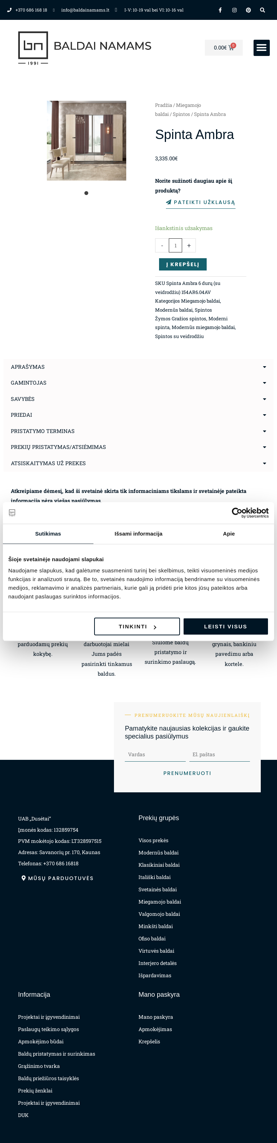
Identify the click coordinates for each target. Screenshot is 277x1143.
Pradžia (163, 105)
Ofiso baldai (152, 938)
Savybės (23, 398)
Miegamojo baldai (200, 301)
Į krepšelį (182, 264)
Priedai (21, 414)
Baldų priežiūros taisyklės (48, 1078)
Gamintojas (29, 382)
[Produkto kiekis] (175, 245)
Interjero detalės (157, 963)
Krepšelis (149, 1041)
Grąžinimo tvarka (39, 1065)
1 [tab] (86, 193)
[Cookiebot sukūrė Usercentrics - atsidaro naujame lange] (237, 512)
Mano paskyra (155, 1016)
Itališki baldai (154, 877)
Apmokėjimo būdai (40, 1041)
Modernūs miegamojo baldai (203, 327)
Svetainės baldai (157, 889)
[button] (262, 48)
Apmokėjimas (155, 1029)
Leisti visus (225, 626)
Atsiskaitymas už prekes (48, 463)
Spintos (181, 114)
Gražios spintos (189, 318)
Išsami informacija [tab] (139, 534)
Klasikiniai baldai (159, 864)
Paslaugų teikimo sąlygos (48, 1029)
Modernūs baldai (174, 310)
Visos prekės (153, 840)
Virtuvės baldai (156, 950)
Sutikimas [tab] (48, 534)
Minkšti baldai (155, 926)
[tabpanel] (87, 141)
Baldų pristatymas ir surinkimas (56, 1053)
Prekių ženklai (35, 1090)
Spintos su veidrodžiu (179, 336)
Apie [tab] (229, 534)
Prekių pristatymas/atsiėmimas (58, 446)
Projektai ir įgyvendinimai (49, 1016)
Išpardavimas (154, 975)
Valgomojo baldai (159, 913)
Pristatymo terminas (43, 431)
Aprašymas (28, 366)
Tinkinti (137, 626)
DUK (23, 1115)
